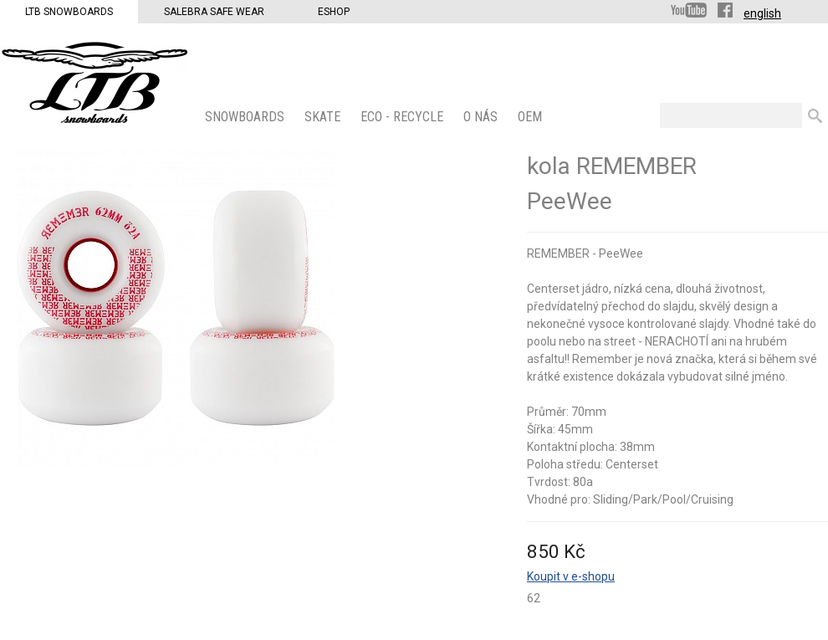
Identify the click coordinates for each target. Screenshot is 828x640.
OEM (531, 117)
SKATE (324, 117)
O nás (482, 117)
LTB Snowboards (69, 12)
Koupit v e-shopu (571, 576)
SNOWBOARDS (246, 117)
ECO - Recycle (403, 117)
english (762, 13)
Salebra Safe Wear (214, 12)
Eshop (334, 12)
